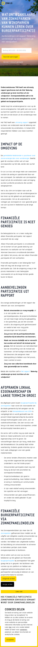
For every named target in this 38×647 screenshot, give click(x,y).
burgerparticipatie (7, 561)
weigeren (23, 630)
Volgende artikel (8, 579)
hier (10, 627)
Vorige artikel (7, 584)
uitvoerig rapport (21, 122)
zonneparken (6, 533)
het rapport (25, 371)
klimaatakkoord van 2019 (22, 411)
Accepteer (10, 640)
